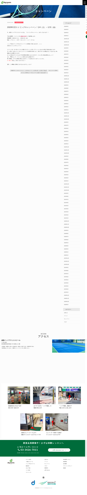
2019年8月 (66, 270)
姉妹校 (64, 467)
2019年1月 (66, 292)
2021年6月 (66, 202)
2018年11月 (66, 298)
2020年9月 (66, 230)
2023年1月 (66, 143)
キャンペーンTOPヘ (53, 70)
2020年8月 (66, 233)
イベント (66, 315)
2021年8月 (66, 196)
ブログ (65, 321)
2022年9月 (66, 156)
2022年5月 (66, 168)
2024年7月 (66, 91)
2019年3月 (66, 286)
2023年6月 (66, 128)
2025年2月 (66, 69)
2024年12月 (66, 75)
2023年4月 (66, 134)
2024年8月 (66, 88)
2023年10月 (66, 119)
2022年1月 (66, 180)
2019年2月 (66, 289)
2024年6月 (66, 94)
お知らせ (66, 312)
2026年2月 (66, 32)
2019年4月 (66, 282)
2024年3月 (66, 103)
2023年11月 (66, 116)
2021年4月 (66, 208)
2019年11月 (66, 261)
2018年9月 (66, 304)
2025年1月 (66, 72)
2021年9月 (66, 193)
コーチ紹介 (28, 470)
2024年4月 (66, 100)
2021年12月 (66, 184)
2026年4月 (66, 26)
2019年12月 (66, 258)
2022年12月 (66, 146)
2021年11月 (66, 187)
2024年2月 (66, 106)
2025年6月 (66, 57)
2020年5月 (66, 242)
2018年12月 (66, 295)
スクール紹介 (28, 459)
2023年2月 (66, 140)
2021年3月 (66, 211)
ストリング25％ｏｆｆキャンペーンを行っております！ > (34, 72)
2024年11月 (66, 78)
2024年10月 (66, 81)
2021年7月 (66, 199)
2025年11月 (66, 41)
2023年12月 (66, 112)
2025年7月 (66, 54)
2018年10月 (66, 301)
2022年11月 (66, 150)
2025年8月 (66, 51)
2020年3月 (66, 248)
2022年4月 (66, 171)
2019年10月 (66, 264)
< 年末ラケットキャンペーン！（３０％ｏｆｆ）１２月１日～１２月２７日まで (29, 70)
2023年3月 (66, 137)
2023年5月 (66, 131)
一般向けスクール (29, 461)
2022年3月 (66, 174)
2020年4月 (66, 245)
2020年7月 (66, 236)
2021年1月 (66, 218)
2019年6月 (66, 276)
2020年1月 (66, 255)
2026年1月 (66, 35)
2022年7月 (66, 162)
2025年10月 (66, 44)
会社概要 (65, 463)
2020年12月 (66, 221)
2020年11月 (66, 224)
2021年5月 (66, 205)
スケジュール (28, 472)
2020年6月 (66, 239)
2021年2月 (66, 214)
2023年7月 (66, 125)
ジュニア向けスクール (30, 463)
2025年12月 (66, 38)
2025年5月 (66, 60)
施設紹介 (27, 465)
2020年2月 (66, 252)
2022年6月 (66, 165)
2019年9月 (66, 267)
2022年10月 (66, 153)
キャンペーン (66, 318)
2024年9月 (66, 85)
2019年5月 (66, 279)
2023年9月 (66, 122)
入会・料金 (28, 467)
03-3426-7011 (28, 449)
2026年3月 (66, 29)
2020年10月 (66, 227)
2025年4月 (66, 63)
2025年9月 (66, 48)
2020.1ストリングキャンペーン (14, 45)
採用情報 (65, 461)
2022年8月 (66, 159)
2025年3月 (66, 66)
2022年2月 (66, 177)
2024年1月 (66, 109)
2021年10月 (66, 190)
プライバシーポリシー (67, 465)
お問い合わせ (47, 470)
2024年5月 (66, 97)
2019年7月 (66, 273)
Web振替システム (66, 459)
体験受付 (46, 467)
